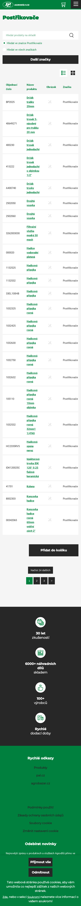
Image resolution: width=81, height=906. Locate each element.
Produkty (40, 767)
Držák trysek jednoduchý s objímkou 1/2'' (33, 166)
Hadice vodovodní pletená (32, 252)
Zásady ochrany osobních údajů (40, 815)
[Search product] (40, 35)
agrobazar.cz (40, 783)
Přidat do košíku (53, 550)
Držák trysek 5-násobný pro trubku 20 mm (32, 123)
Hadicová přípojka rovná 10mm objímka (32, 399)
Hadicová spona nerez (32, 446)
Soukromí (33, 897)
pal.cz (40, 775)
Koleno (31, 486)
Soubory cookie (40, 823)
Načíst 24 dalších (40, 570)
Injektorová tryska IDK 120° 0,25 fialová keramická (33, 468)
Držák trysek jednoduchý (33, 145)
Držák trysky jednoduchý (33, 188)
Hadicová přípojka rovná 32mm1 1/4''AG (32, 425)
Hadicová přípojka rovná (32, 308)
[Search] (71, 35)
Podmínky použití (40, 807)
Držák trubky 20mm (30, 102)
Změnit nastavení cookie (40, 831)
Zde (5, 897)
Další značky (40, 59)
